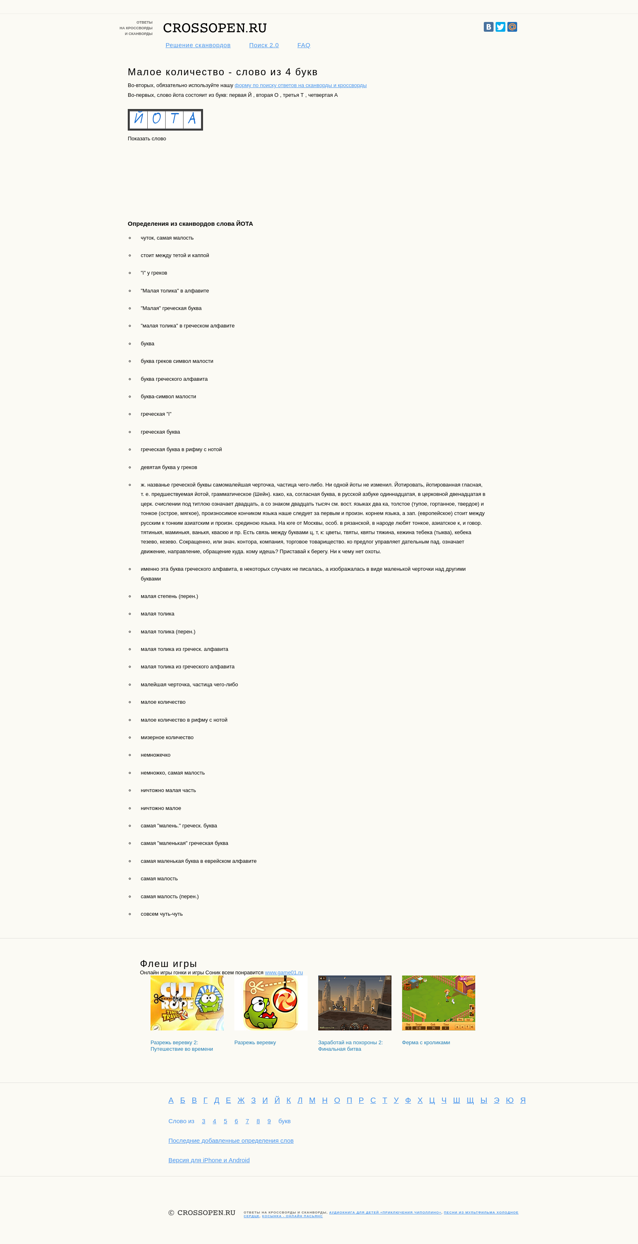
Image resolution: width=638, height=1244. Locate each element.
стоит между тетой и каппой (175, 255)
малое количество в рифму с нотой (184, 720)
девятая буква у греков (169, 467)
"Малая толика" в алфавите (175, 291)
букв (284, 1120)
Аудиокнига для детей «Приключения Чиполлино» (385, 1212)
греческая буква (160, 432)
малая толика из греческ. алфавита (184, 649)
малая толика (157, 614)
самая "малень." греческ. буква (179, 826)
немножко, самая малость (173, 773)
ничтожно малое (161, 808)
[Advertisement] (164, 173)
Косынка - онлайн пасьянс (292, 1216)
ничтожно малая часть (168, 790)
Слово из (181, 1120)
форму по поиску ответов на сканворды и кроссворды (301, 85)
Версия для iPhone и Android (209, 1160)
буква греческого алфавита (174, 379)
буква (147, 343)
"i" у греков (154, 273)
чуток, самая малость (167, 238)
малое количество (163, 702)
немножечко (155, 755)
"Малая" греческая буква (171, 308)
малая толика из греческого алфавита (187, 666)
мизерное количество (167, 737)
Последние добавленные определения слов (231, 1140)
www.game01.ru (284, 972)
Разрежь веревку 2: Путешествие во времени (182, 1045)
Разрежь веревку (255, 1042)
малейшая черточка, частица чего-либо (189, 684)
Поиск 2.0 (264, 44)
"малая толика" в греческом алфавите (188, 326)
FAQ (303, 44)
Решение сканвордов (198, 44)
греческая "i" (156, 414)
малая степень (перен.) (169, 596)
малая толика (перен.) (168, 632)
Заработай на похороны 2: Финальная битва (350, 1045)
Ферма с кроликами (426, 1042)
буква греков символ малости (177, 361)
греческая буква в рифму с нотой (181, 449)
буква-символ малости (168, 396)
